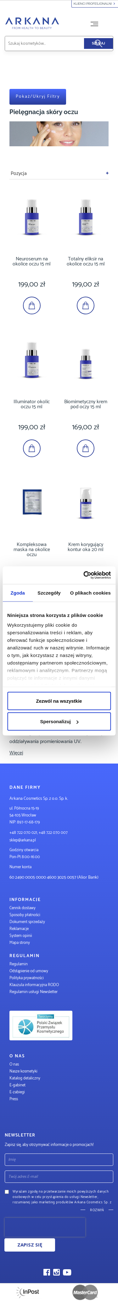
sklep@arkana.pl (22, 840)
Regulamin (18, 964)
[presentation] (45, 1227)
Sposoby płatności (24, 915)
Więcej (16, 753)
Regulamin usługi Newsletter (33, 992)
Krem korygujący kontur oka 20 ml (86, 547)
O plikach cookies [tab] (90, 592)
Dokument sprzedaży (27, 922)
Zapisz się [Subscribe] (29, 1244)
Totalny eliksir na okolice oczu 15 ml (86, 261)
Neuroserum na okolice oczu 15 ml (32, 261)
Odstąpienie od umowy (28, 971)
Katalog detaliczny (24, 1078)
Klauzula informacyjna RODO (34, 985)
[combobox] (51, 43)
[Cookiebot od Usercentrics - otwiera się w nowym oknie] (84, 575)
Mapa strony (19, 942)
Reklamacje (19, 929)
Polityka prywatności (26, 978)
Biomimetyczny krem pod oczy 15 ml (85, 404)
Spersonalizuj (59, 721)
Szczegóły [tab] (48, 592)
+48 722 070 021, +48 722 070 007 (38, 832)
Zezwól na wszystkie (59, 700)
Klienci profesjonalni (95, 3)
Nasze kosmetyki (23, 1071)
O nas (14, 1064)
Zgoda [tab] (17, 592)
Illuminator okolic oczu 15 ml (32, 404)
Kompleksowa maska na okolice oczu (32, 549)
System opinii (20, 936)
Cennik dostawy (22, 908)
